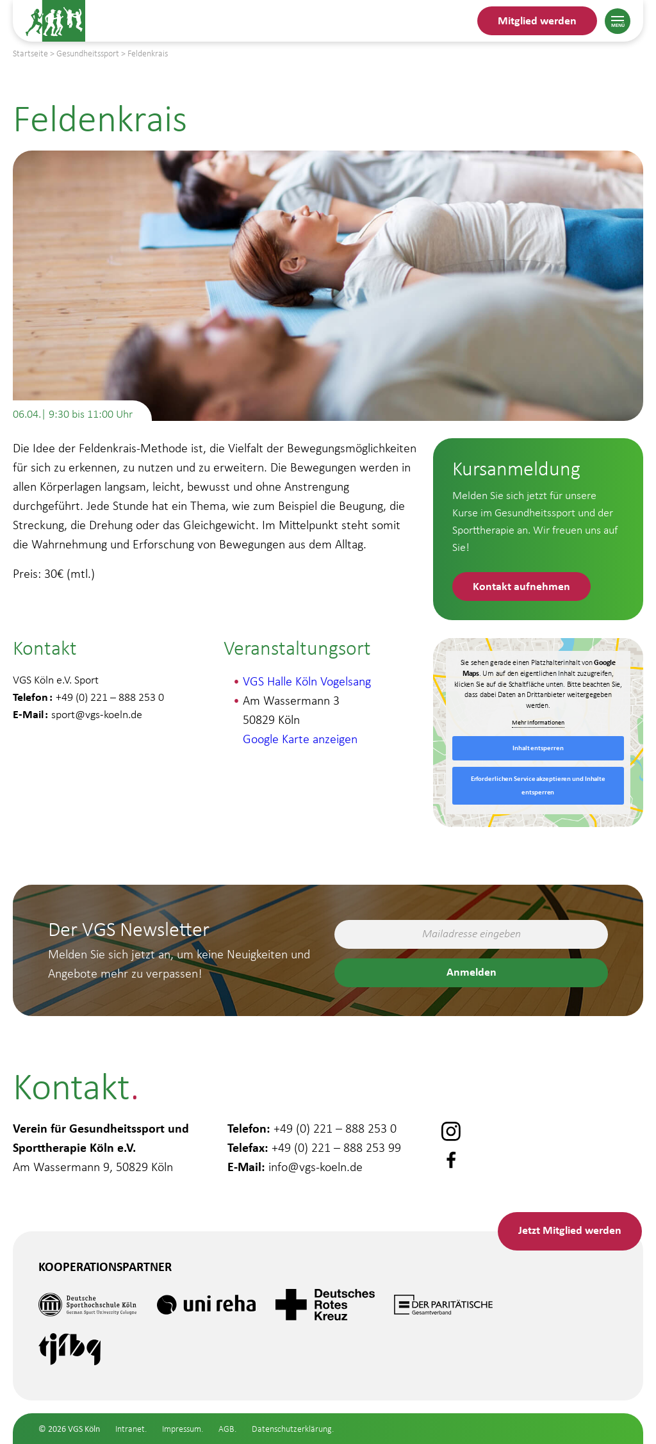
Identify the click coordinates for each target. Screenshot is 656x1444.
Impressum (181, 1428)
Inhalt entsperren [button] (537, 747)
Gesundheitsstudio (90, 1358)
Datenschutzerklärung (292, 1428)
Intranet (130, 1428)
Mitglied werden (537, 20)
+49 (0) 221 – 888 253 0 (335, 1128)
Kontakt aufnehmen (521, 586)
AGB (226, 1428)
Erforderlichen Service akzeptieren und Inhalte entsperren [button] (538, 785)
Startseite (30, 53)
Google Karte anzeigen (300, 738)
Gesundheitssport (86, 1395)
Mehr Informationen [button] (538, 722)
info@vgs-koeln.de (315, 1166)
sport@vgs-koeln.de (96, 714)
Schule (48, 1433)
